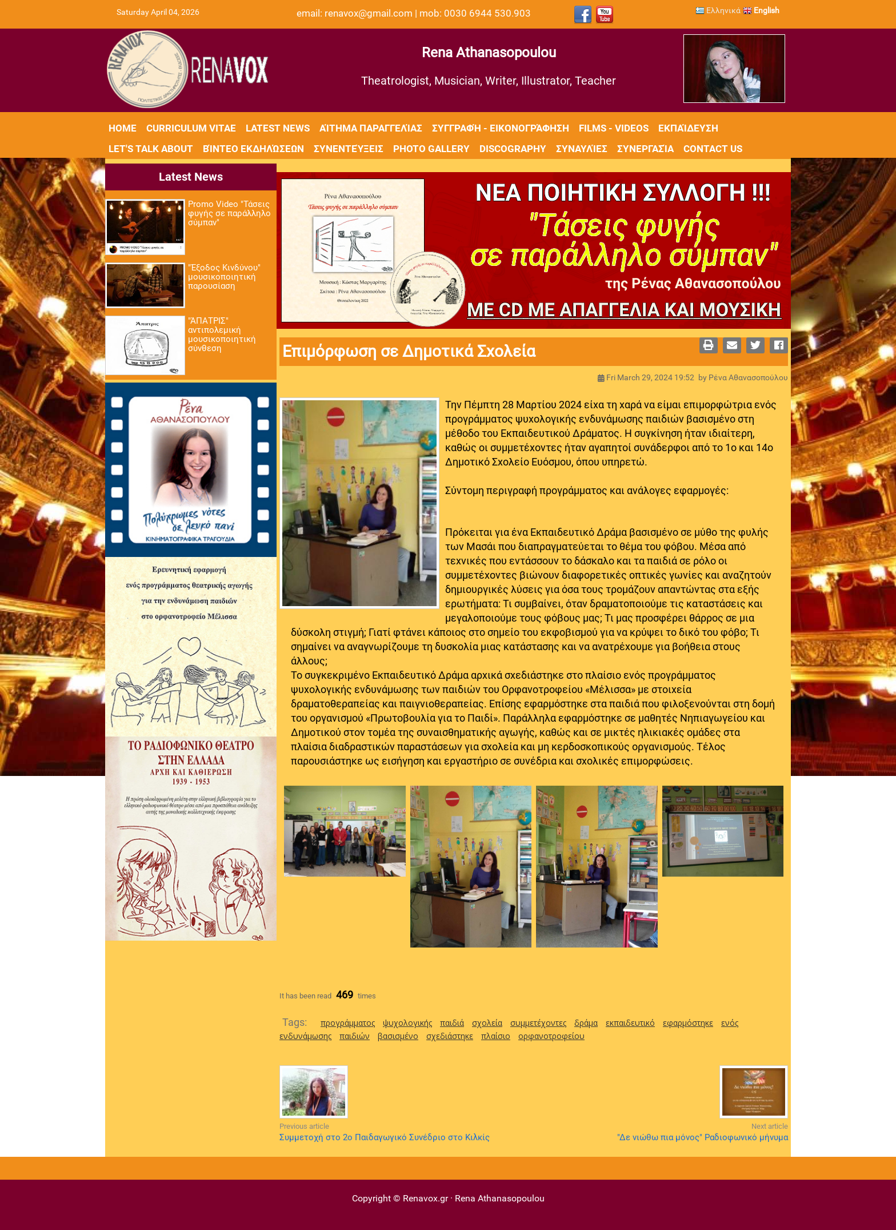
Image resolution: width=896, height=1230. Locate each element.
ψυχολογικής (407, 1022)
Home (123, 128)
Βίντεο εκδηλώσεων (253, 148)
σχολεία (487, 1022)
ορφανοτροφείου (551, 1035)
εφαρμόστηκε (688, 1022)
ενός (729, 1022)
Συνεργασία (645, 148)
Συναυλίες (581, 148)
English (761, 10)
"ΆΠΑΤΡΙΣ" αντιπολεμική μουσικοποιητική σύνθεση (222, 334)
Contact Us (712, 148)
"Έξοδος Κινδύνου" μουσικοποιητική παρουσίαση (224, 276)
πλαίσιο (495, 1035)
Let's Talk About (151, 148)
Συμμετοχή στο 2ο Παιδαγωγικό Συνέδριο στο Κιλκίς (384, 1137)
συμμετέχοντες (538, 1022)
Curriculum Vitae (191, 128)
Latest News (278, 128)
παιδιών (354, 1035)
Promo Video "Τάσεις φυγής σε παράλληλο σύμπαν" (229, 213)
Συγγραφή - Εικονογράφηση (500, 128)
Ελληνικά (718, 10)
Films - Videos (614, 128)
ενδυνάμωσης (305, 1035)
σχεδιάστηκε (449, 1035)
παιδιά (452, 1022)
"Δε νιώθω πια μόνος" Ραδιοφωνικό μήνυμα (702, 1137)
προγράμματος (348, 1022)
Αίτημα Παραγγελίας (370, 128)
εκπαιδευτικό (630, 1022)
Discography (512, 148)
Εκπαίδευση (688, 128)
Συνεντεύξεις (348, 148)
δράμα (586, 1022)
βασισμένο (398, 1035)
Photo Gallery (431, 148)
